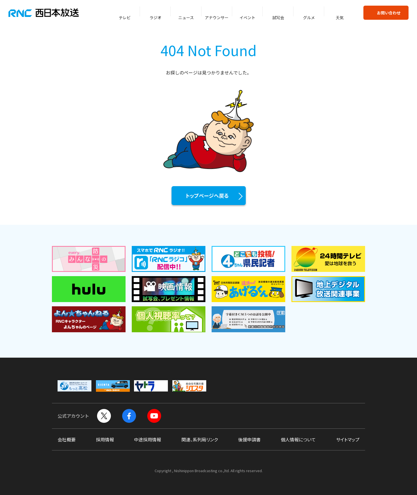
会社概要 (67, 439)
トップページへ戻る (207, 195)
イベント (247, 17)
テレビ (125, 17)
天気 (340, 17)
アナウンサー (217, 17)
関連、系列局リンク (199, 439)
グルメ (309, 17)
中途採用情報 (147, 439)
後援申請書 (249, 439)
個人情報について (298, 439)
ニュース (186, 17)
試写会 (278, 17)
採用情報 (105, 439)
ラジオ (155, 17)
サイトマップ (347, 439)
